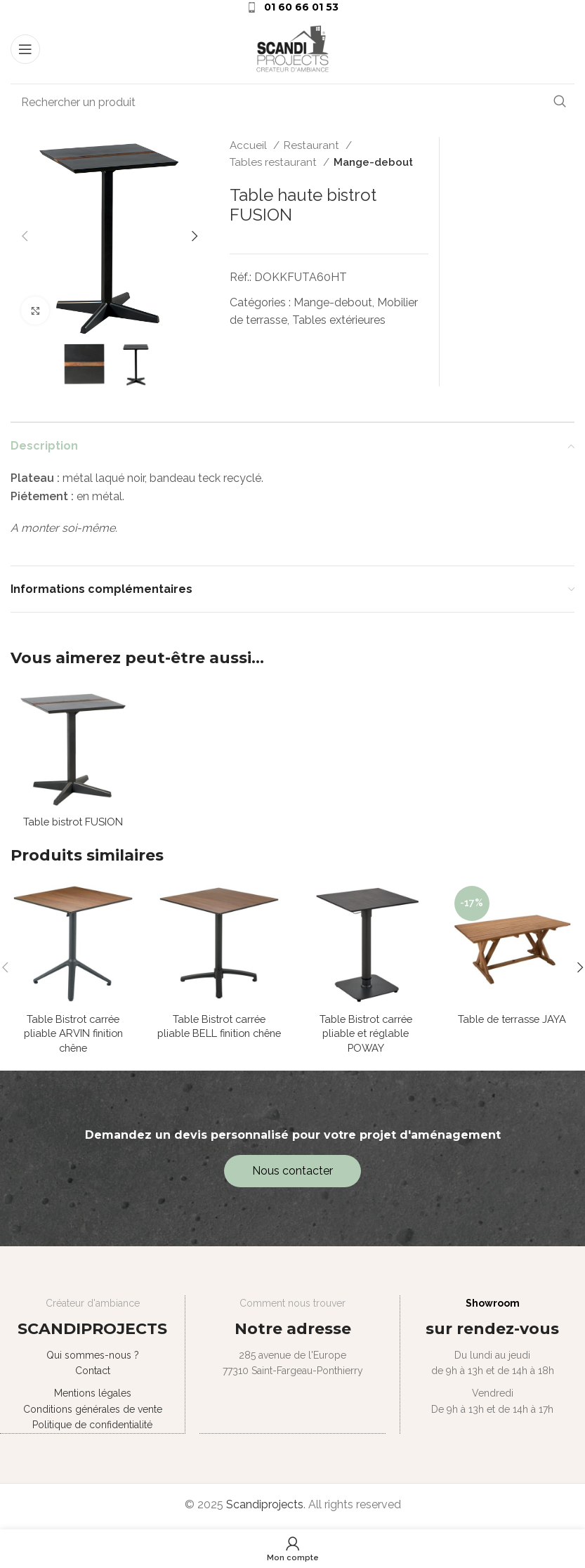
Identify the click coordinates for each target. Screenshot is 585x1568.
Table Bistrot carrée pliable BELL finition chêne (219, 1036)
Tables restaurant (275, 162)
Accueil (250, 145)
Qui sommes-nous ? (92, 1360)
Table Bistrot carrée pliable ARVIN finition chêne (73, 1036)
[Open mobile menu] (25, 49)
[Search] (292, 102)
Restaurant (313, 145)
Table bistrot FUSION (73, 822)
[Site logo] (293, 48)
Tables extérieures (339, 320)
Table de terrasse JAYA (511, 1020)
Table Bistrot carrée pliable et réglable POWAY (365, 1036)
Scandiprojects (264, 1508)
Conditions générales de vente (92, 1414)
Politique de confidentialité (92, 1429)
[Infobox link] (292, 7)
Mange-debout (373, 162)
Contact (92, 1375)
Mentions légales (92, 1398)
